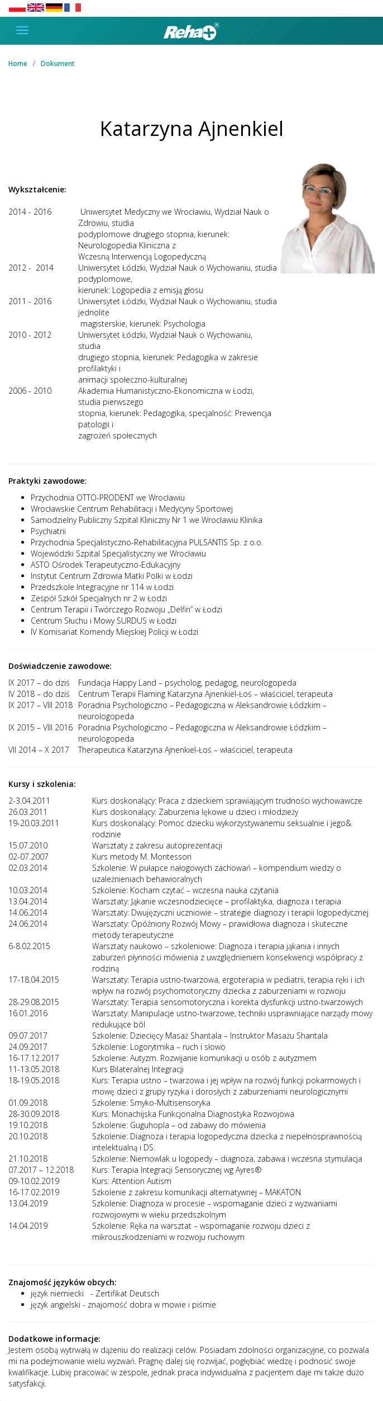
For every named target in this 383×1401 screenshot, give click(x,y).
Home (17, 63)
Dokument (58, 63)
